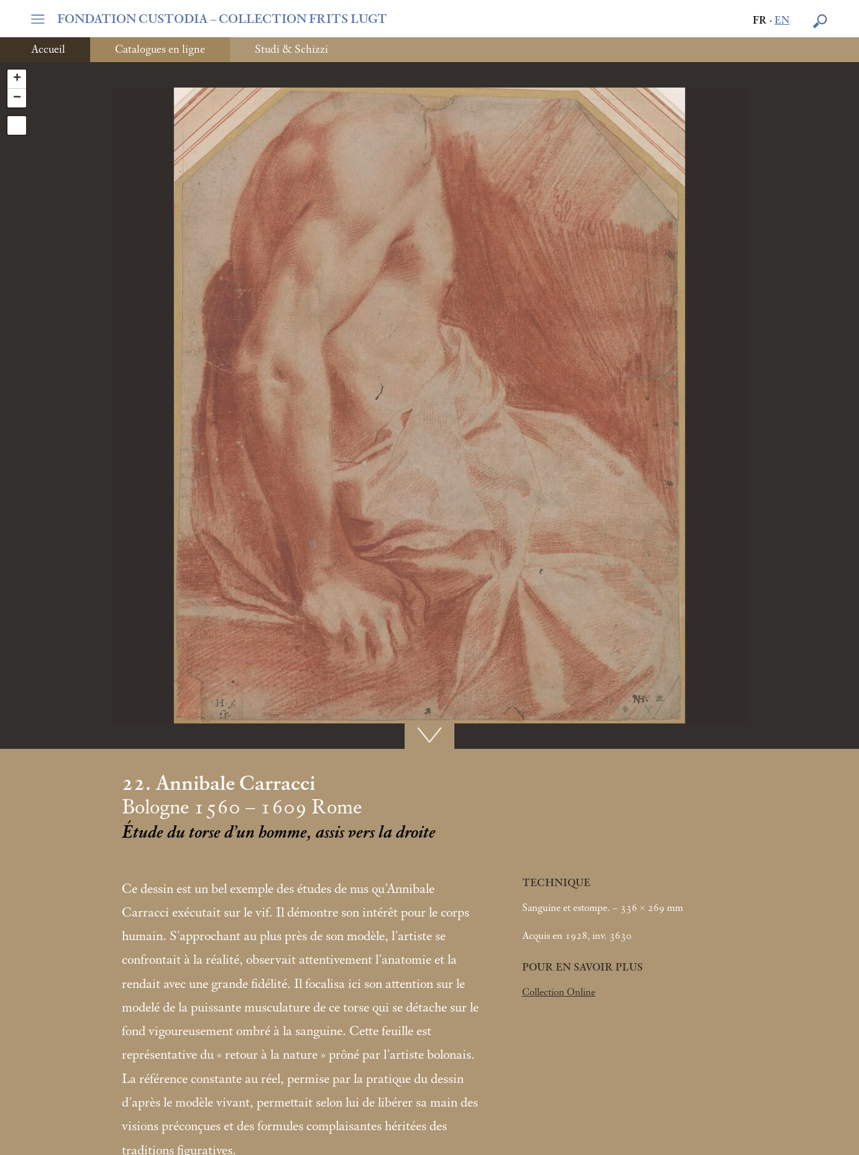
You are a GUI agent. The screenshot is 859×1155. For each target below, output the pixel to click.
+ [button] (17, 79)
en (781, 21)
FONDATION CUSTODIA (222, 19)
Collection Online (558, 992)
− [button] (17, 98)
